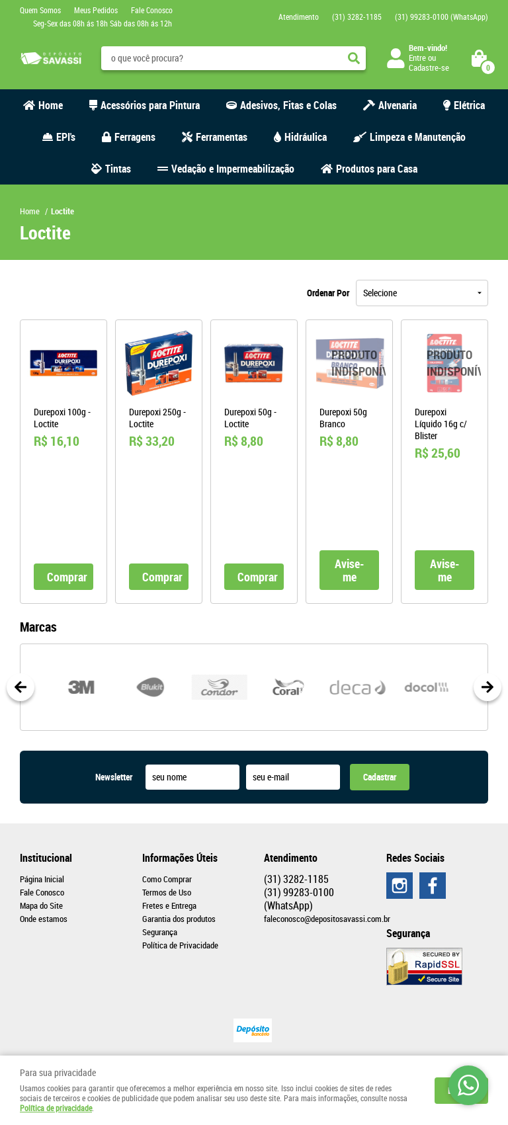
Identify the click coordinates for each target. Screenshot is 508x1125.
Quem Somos (40, 10)
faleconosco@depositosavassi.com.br (327, 919)
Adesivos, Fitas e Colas (288, 105)
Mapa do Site (41, 905)
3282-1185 (357, 16)
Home (50, 105)
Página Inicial (42, 879)
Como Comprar (167, 879)
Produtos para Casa (376, 168)
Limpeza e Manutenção (418, 137)
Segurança (159, 932)
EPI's (65, 137)
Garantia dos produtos (179, 919)
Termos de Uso (166, 892)
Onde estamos (43, 919)
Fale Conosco (152, 10)
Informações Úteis (180, 858)
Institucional (46, 858)
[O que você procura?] (354, 58)
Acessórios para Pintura (150, 105)
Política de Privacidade (180, 945)
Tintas (118, 168)
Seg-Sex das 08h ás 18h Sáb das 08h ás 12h (102, 23)
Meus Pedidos (96, 10)
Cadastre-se (429, 67)
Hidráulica (305, 137)
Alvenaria (397, 105)
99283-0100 (441, 16)
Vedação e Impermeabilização (232, 168)
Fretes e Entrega (169, 905)
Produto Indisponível (349, 363)
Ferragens (134, 137)
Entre (417, 57)
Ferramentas (221, 137)
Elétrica (469, 105)
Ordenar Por (328, 292)
